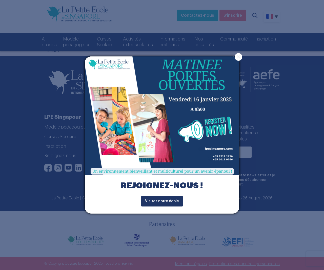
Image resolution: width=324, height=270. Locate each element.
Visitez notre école (162, 201)
